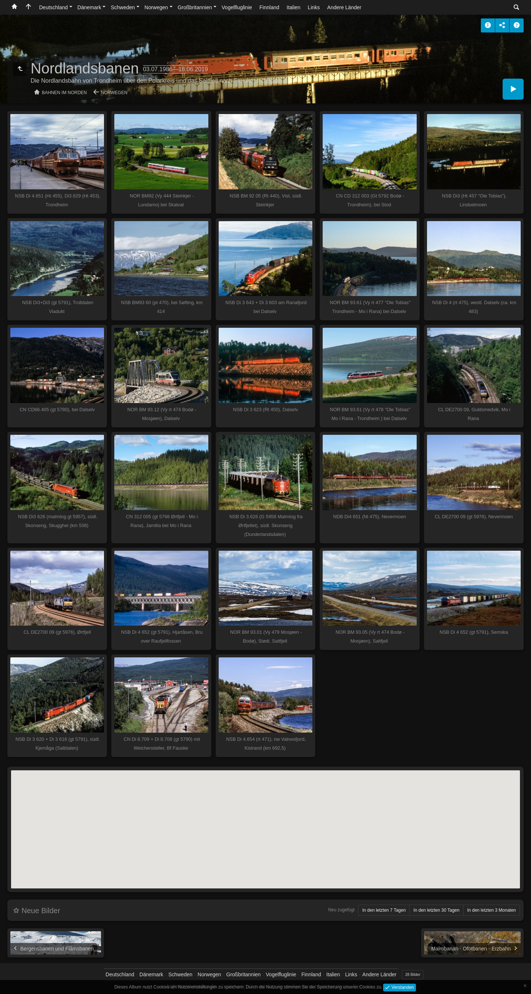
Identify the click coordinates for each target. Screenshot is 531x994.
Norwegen (156, 7)
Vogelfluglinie (237, 7)
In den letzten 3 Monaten (491, 910)
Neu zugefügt (341, 909)
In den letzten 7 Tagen (384, 910)
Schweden (123, 7)
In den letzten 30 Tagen (436, 910)
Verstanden (402, 987)
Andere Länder (344, 7)
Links (314, 7)
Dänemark (89, 7)
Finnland (270, 7)
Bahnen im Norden (64, 92)
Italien (293, 7)
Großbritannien (195, 7)
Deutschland (53, 7)
